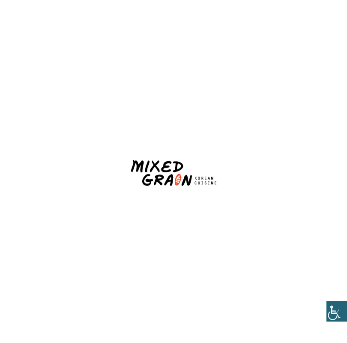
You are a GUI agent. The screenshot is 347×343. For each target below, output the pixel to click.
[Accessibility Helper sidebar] (336, 311)
